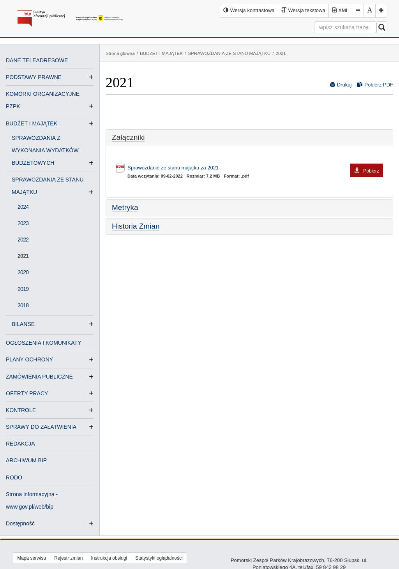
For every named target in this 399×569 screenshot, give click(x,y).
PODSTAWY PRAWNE (34, 77)
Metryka (125, 207)
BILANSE (26, 324)
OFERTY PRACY (27, 393)
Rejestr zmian (68, 558)
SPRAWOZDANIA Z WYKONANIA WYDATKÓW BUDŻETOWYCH (45, 151)
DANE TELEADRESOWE (37, 60)
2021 (23, 256)
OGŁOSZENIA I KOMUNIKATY (43, 343)
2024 (23, 207)
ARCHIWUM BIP (26, 460)
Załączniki (128, 137)
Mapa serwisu (31, 558)
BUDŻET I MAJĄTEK (31, 123)
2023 (23, 223)
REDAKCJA (20, 443)
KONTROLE (21, 410)
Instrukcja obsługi (109, 558)
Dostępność (20, 523)
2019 (23, 289)
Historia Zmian (135, 226)
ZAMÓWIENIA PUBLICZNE (39, 376)
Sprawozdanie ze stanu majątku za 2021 (255, 168)
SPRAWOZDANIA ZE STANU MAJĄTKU (229, 53)
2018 (23, 305)
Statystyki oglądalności (158, 558)
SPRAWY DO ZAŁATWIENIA (41, 427)
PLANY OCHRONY (29, 359)
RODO (14, 477)
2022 (23, 239)
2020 (23, 272)
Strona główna (120, 53)
